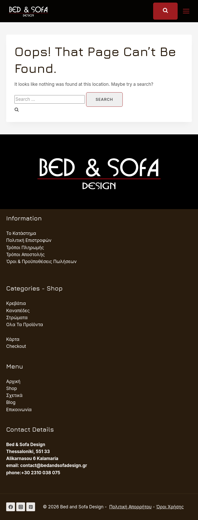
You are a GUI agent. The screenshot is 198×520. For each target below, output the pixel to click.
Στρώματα (17, 317)
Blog (10, 402)
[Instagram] (20, 506)
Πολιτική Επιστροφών (29, 240)
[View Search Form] (165, 11)
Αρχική (13, 381)
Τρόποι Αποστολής (25, 254)
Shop (11, 388)
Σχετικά (14, 395)
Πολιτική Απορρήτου (130, 506)
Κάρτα (12, 339)
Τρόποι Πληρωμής (25, 247)
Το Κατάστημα (21, 233)
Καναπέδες (18, 310)
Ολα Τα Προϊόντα (24, 324)
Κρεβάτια (16, 303)
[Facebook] (10, 506)
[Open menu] (188, 11)
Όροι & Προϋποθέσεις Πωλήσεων (41, 261)
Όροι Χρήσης (170, 506)
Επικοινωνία (19, 409)
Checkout (16, 346)
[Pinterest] (30, 506)
